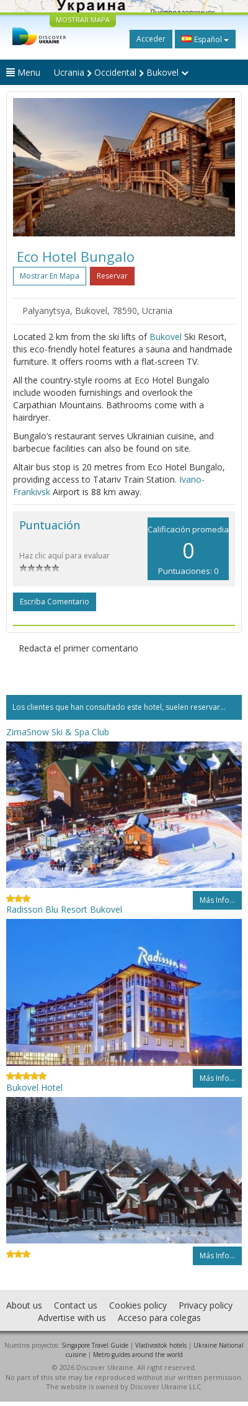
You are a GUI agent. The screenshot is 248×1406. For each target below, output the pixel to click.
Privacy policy (205, 1305)
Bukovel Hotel (34, 1087)
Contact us (75, 1305)
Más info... (217, 900)
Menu (23, 72)
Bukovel (165, 337)
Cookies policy (138, 1305)
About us (24, 1305)
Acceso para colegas (159, 1317)
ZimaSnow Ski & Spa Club (57, 732)
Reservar (112, 276)
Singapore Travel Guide (94, 1345)
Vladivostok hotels (161, 1345)
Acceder (151, 39)
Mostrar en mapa (49, 276)
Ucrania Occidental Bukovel (121, 72)
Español (205, 39)
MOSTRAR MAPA (83, 19)
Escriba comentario (54, 601)
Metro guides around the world (138, 1354)
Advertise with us (72, 1317)
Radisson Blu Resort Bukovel (64, 909)
